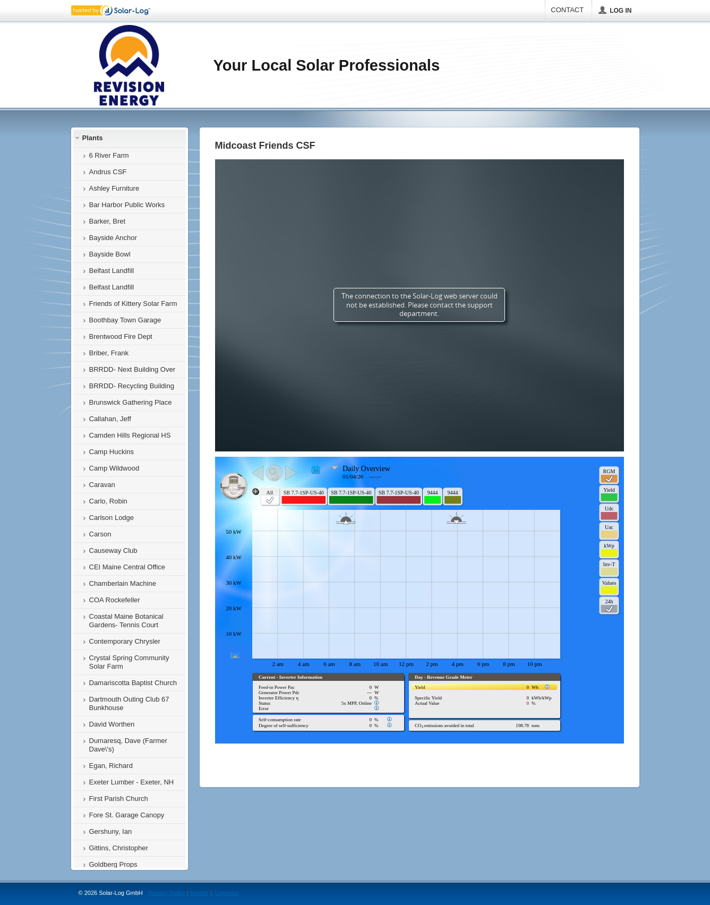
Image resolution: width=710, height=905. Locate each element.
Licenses (226, 893)
